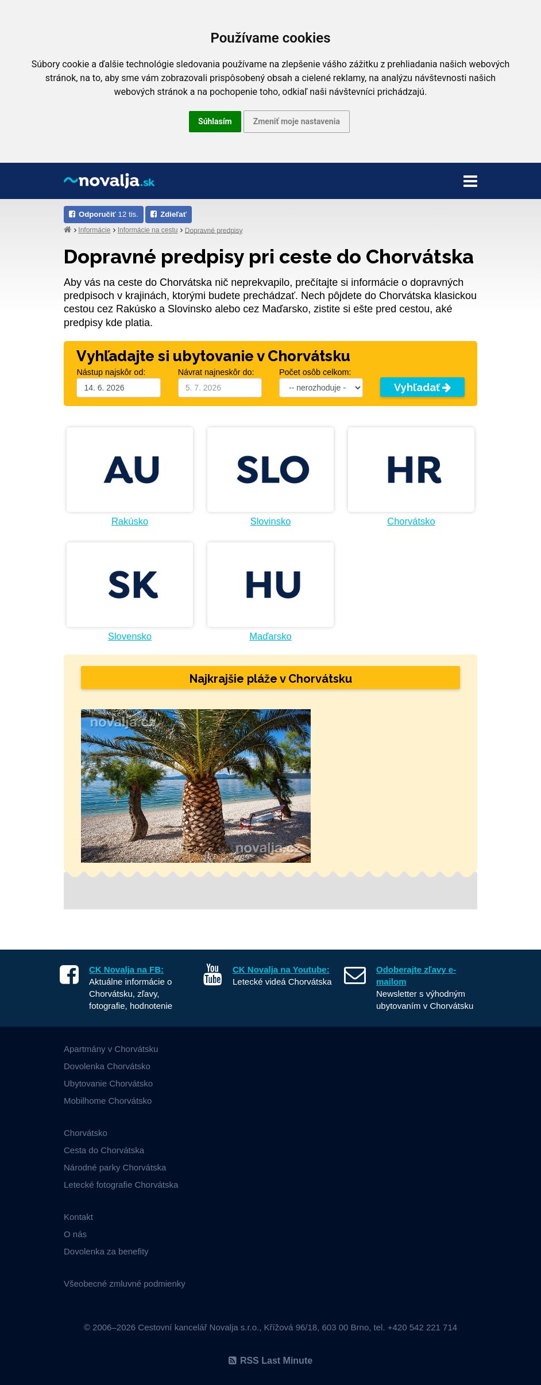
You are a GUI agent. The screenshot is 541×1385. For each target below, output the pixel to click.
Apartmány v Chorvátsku (111, 1049)
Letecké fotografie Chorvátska (121, 1184)
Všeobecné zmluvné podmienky (125, 1283)
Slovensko (130, 636)
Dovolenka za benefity (106, 1251)
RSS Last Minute (270, 1360)
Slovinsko (270, 521)
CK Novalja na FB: (126, 969)
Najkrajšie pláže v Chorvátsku (271, 679)
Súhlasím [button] (215, 121)
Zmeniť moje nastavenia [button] (296, 121)
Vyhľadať (422, 387)
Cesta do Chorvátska (104, 1150)
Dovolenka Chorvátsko (107, 1066)
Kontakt (78, 1217)
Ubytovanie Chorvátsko (108, 1083)
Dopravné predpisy (214, 230)
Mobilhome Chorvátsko (108, 1100)
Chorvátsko (411, 521)
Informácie (94, 230)
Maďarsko (270, 636)
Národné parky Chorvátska (115, 1167)
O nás (75, 1234)
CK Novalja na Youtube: (281, 969)
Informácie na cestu (148, 230)
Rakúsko (129, 521)
